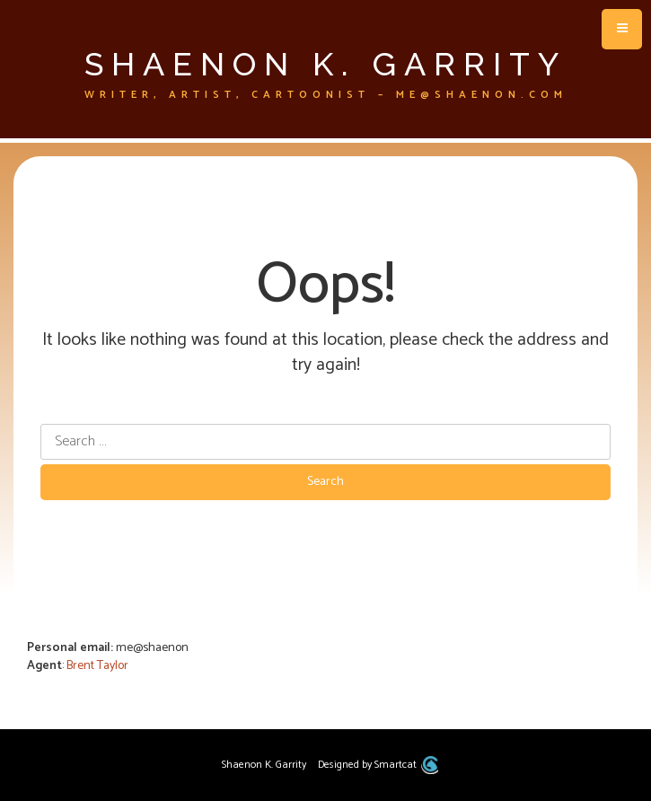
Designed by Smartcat (377, 764)
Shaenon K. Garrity (325, 64)
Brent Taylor (97, 666)
